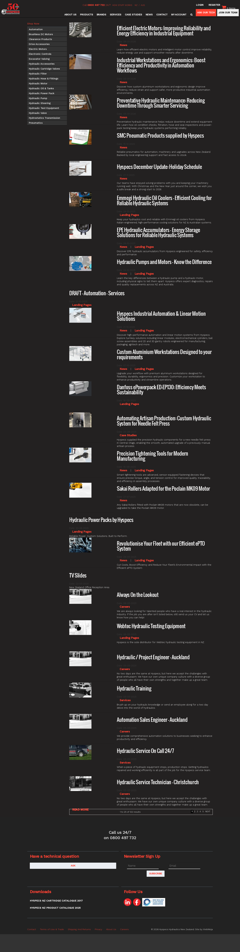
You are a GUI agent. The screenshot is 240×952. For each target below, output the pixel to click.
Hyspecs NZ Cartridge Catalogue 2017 (56, 900)
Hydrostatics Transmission (44, 118)
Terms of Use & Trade (52, 929)
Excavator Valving (39, 58)
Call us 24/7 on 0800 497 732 (120, 835)
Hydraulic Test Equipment (44, 108)
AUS (143, 5)
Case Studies (133, 14)
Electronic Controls (40, 54)
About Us (70, 14)
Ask (73, 865)
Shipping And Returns (79, 929)
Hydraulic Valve (38, 113)
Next (207, 811)
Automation (36, 29)
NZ (136, 5)
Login (199, 4)
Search (191, 14)
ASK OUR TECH (206, 12)
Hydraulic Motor (38, 83)
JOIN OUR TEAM (228, 12)
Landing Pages (129, 215)
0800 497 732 (96, 5)
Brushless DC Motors (41, 34)
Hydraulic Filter (38, 73)
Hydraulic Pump (38, 98)
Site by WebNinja (204, 929)
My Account (178, 14)
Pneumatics (36, 122)
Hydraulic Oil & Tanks (41, 88)
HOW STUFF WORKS (122, 5)
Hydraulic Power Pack (41, 93)
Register (214, 4)
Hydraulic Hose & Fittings (43, 78)
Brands (101, 14)
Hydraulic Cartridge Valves (44, 68)
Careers (125, 606)
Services (115, 14)
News (149, 14)
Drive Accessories (39, 44)
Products (86, 14)
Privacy (98, 929)
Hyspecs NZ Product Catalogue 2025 (55, 907)
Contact (162, 14)
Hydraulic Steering (40, 103)
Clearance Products (40, 39)
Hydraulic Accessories (42, 63)
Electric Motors (38, 49)
